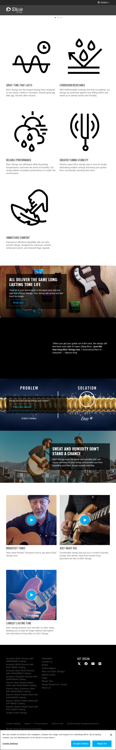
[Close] (111, 734)
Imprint (27, 723)
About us (46, 687)
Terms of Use (57, 723)
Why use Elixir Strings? (53, 671)
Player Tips (47, 681)
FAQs (44, 678)
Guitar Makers (49, 668)
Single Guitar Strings (16, 712)
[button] (103, 2)
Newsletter (47, 658)
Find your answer (22, 407)
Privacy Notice (41, 723)
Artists (45, 665)
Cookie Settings (13, 723)
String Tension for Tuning (54, 684)
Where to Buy (48, 674)
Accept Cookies (80, 743)
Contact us (47, 661)
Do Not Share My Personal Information (24, 729)
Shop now (18, 302)
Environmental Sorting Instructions (83, 723)
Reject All (101, 743)
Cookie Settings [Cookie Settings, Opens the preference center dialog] (10, 743)
